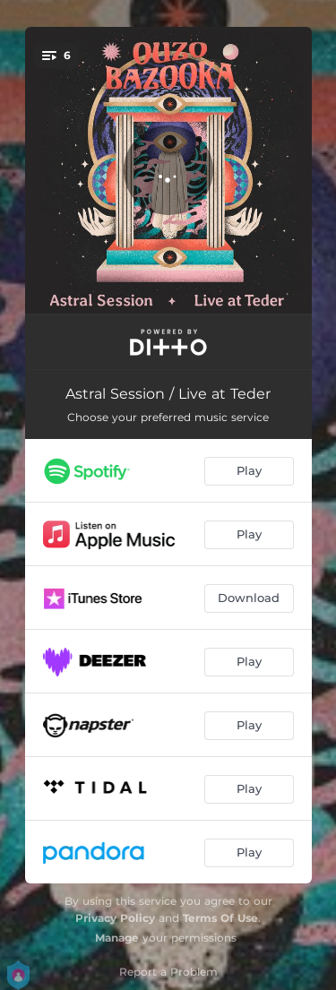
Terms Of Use (220, 918)
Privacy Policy (115, 918)
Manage (117, 937)
